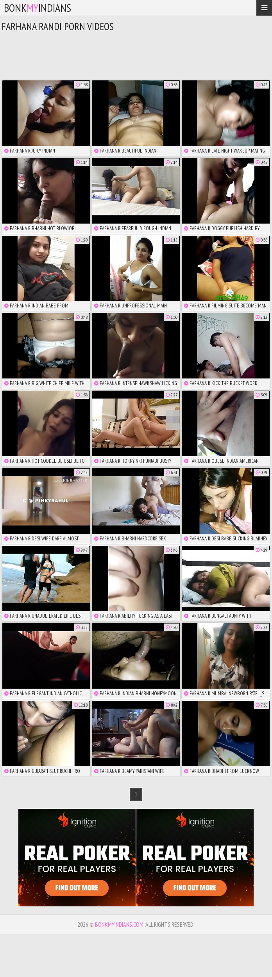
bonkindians (37, 7)
